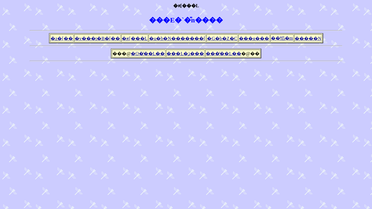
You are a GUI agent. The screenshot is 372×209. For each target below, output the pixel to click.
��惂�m (282, 38)
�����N (308, 38)
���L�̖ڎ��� (185, 53)
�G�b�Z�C (222, 38)
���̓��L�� (223, 53)
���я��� (254, 38)
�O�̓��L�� (148, 53)
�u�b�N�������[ (177, 38)
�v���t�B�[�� (97, 38)
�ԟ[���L (134, 38)
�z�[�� (62, 38)
